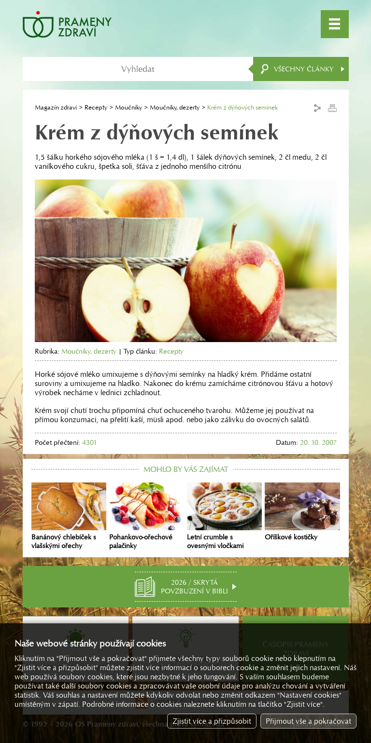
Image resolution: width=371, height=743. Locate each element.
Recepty (96, 107)
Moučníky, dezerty (175, 107)
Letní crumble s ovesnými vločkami (224, 516)
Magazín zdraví (56, 107)
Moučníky (128, 107)
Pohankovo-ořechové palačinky (146, 516)
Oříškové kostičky (302, 511)
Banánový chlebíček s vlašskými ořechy (68, 516)
